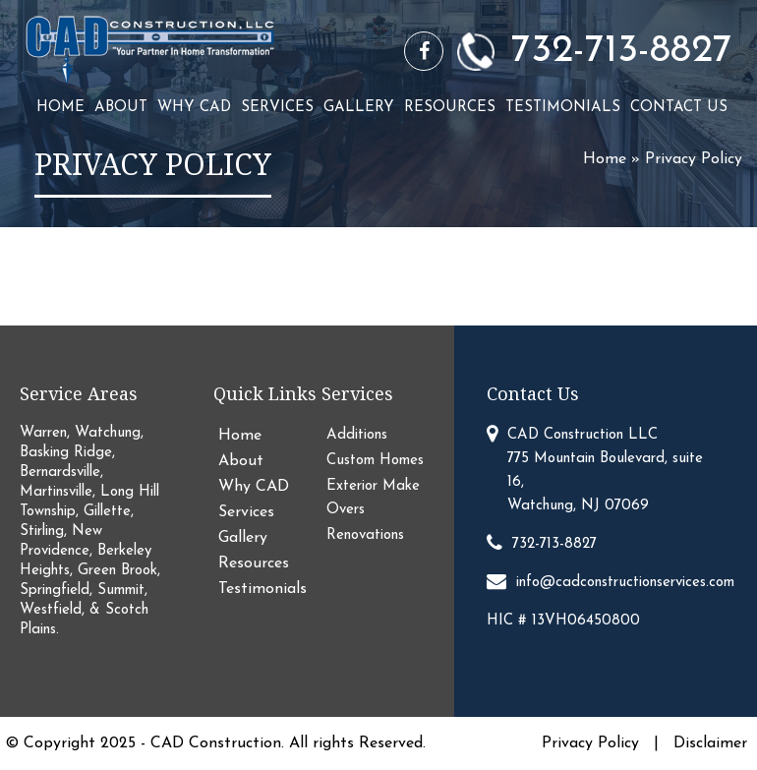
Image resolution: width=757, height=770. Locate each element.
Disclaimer (710, 743)
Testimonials (562, 107)
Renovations (365, 535)
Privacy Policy (593, 743)
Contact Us (679, 107)
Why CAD (194, 107)
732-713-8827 (621, 51)
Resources (449, 107)
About (120, 107)
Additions (356, 435)
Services (277, 107)
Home (60, 107)
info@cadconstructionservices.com (625, 582)
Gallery (358, 107)
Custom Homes (375, 460)
